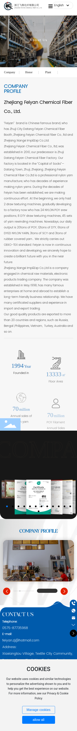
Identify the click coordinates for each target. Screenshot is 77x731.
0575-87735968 (15, 628)
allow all (38, 719)
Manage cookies (38, 710)
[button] (7, 506)
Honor (29, 72)
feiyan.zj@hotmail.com (20, 640)
